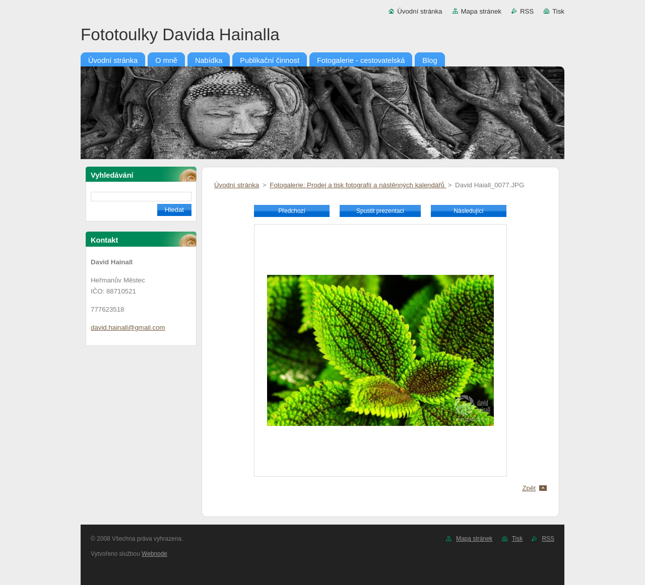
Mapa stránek (481, 11)
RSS (527, 11)
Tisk (558, 11)
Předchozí (291, 210)
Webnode (154, 553)
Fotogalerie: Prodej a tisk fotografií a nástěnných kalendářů (358, 185)
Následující (468, 210)
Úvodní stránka (419, 11)
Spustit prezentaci (380, 210)
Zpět (529, 488)
